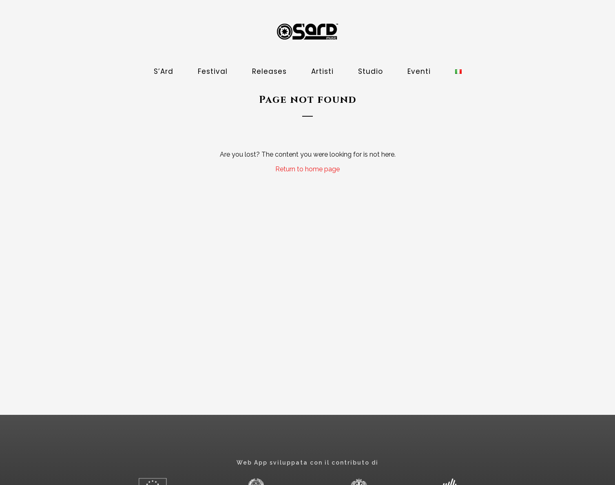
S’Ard (163, 71)
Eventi (419, 71)
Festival (213, 71)
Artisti (322, 71)
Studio (370, 71)
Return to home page (307, 169)
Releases (269, 71)
